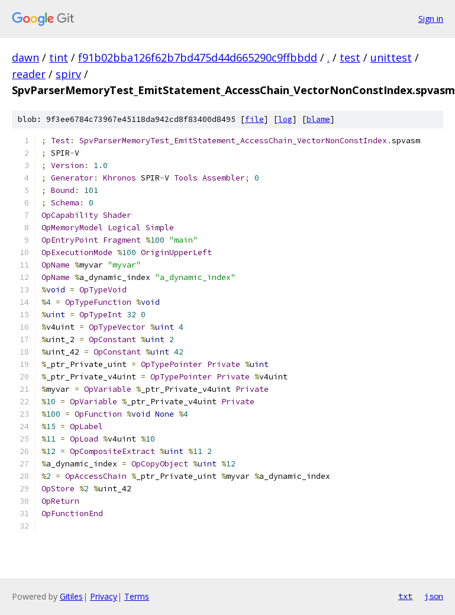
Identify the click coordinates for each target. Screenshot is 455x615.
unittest (391, 57)
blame (318, 119)
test (350, 57)
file (254, 119)
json (433, 596)
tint (58, 57)
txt (405, 596)
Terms (136, 596)
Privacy (103, 596)
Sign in (430, 18)
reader (29, 74)
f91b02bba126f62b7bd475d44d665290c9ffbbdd (197, 57)
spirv (68, 74)
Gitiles (71, 596)
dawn (25, 57)
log (285, 119)
